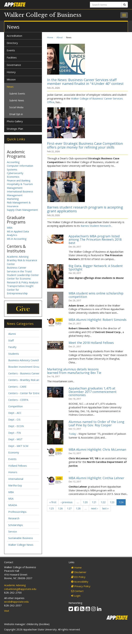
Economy (13, 452)
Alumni (12, 333)
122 (103, 502)
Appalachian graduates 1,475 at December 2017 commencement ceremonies (93, 391)
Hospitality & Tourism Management (20, 185)
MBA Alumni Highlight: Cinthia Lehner (96, 478)
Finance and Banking (18, 180)
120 (85, 502)
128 (78, 508)
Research (13, 518)
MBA (9, 227)
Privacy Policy (80, 586)
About (60, 37)
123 (112, 502)
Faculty (12, 347)
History (11, 72)
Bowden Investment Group (24, 366)
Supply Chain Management (22, 209)
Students (13, 353)
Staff (11, 340)
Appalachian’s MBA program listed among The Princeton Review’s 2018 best (95, 239)
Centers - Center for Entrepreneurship (31, 393)
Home (50, 37)
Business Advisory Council (23, 360)
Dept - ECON (16, 426)
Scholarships (15, 525)
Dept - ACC (14, 412)
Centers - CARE (17, 386)
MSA (10, 498)
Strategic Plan (15, 128)
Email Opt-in (16, 114)
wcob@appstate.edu (16, 601)
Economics (13, 176)
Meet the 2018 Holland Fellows (91, 343)
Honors (12, 472)
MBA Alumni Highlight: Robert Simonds (97, 320)
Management (15, 195)
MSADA (12, 505)
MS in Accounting (16, 238)
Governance (14, 65)
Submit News (16, 100)
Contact (77, 591)
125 (51, 508)
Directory (12, 43)
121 (94, 502)
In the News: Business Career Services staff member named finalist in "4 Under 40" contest (85, 82)
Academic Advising (18, 256)
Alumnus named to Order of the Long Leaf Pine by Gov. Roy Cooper (96, 423)
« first (52, 502)
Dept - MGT (15, 439)
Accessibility (79, 581)
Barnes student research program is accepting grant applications (85, 209)
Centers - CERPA (18, 399)
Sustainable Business (20, 538)
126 (60, 508)
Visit (6, 610)
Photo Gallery (15, 121)
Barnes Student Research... (96, 225)
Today (72, 433)
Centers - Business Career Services (29, 373)
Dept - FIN (14, 432)
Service (12, 531)
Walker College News (20, 544)
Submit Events (17, 93)
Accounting (13, 162)
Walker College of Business (42, 14)
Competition (15, 406)
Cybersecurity (15, 173)
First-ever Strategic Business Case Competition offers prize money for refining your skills (85, 145)
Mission (11, 79)
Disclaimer (78, 572)
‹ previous (67, 502)
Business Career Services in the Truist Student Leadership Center (23, 271)
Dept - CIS (14, 419)
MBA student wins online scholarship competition (96, 295)
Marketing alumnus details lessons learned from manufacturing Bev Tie (74, 371)
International (15, 479)
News (10, 86)
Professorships (17, 511)
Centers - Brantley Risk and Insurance (30, 380)
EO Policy (78, 577)
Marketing (13, 198)
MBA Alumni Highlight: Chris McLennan (97, 449)
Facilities (12, 57)
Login (75, 595)
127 (69, 508)
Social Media (16, 107)
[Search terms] (105, 5)
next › (94, 508)
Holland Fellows (17, 465)
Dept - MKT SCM (18, 446)
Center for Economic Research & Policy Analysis (22, 280)
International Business (20, 191)
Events (11, 50)
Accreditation (14, 35)
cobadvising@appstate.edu (20, 589)
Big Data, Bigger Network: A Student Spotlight (96, 267)
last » (105, 508)
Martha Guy (15, 485)
